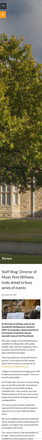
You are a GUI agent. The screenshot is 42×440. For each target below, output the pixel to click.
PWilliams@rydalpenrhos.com (15, 366)
